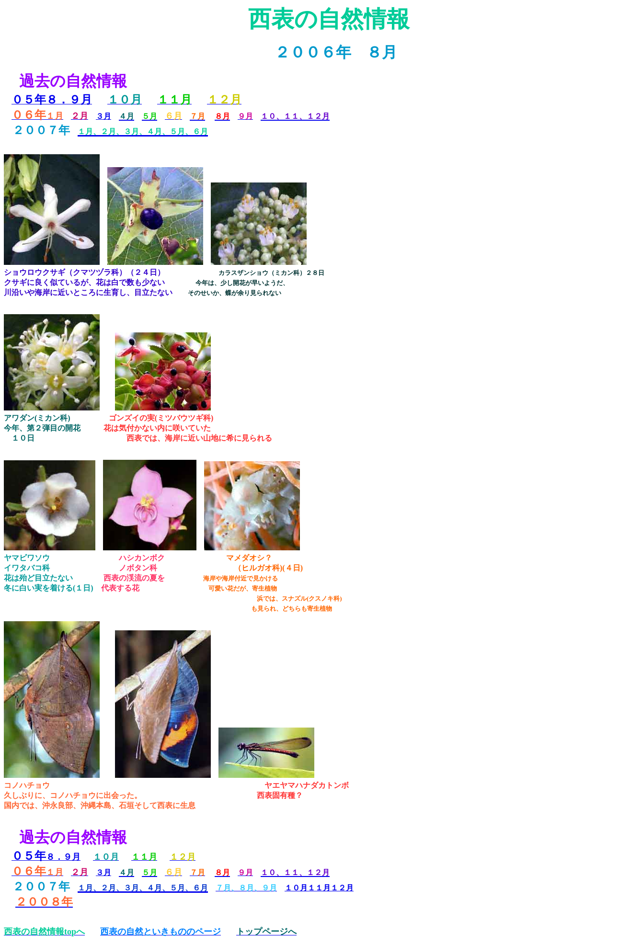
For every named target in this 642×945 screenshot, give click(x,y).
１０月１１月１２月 (319, 888)
